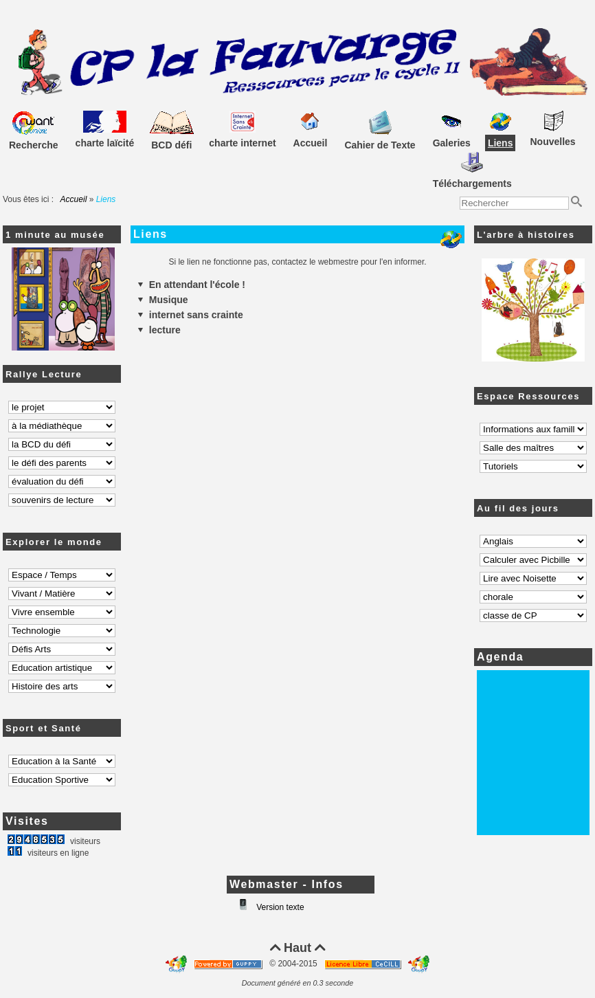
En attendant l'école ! (191, 284)
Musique (162, 299)
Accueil (73, 199)
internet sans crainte (190, 314)
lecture (159, 329)
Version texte (279, 907)
